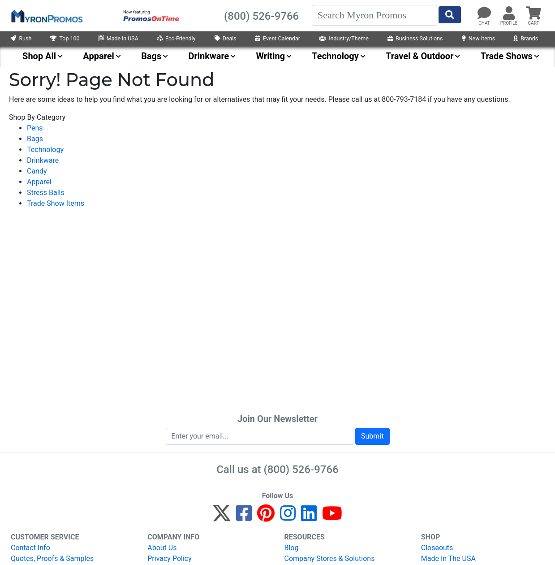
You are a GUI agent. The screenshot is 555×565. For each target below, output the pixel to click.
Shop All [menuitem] (39, 56)
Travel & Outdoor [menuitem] (419, 56)
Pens (35, 128)
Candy (37, 171)
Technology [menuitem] (335, 56)
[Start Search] (450, 14)
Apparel (39, 182)
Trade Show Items (55, 203)
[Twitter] (221, 517)
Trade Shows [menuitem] (507, 56)
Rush (21, 38)
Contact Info (30, 547)
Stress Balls (46, 192)
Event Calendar (277, 38)
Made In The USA (448, 558)
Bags (35, 139)
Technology (45, 149)
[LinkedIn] (308, 517)
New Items (478, 38)
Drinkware (43, 160)
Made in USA (118, 38)
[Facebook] (243, 517)
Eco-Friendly (176, 38)
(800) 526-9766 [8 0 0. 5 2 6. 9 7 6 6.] (301, 469)
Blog (291, 547)
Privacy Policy (169, 558)
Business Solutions (415, 38)
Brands (526, 38)
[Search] (374, 15)
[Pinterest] (265, 517)
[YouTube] (332, 517)
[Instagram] (287, 517)
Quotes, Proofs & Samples (52, 558)
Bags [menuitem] (151, 56)
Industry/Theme (344, 38)
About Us (161, 547)
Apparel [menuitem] (98, 56)
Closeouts (437, 547)
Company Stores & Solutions (329, 558)
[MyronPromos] (46, 16)
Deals (226, 38)
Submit (372, 436)
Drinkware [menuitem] (209, 56)
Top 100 (64, 38)
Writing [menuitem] (270, 56)
